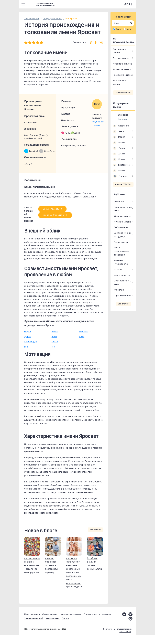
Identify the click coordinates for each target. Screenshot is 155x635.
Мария (119, 137)
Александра (30, 341)
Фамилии (119, 201)
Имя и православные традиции (121, 251)
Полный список (123, 92)
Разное (118, 269)
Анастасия (121, 125)
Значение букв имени (55, 215)
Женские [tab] (123, 114)
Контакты (107, 629)
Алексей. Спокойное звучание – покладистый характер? (52, 565)
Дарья (27, 336)
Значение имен (31, 18)
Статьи (65, 618)
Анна (118, 131)
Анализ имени (53, 618)
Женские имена (122, 216)
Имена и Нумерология (121, 262)
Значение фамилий (33, 618)
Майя (81, 336)
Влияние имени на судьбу (122, 234)
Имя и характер (122, 275)
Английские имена (119, 51)
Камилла (83, 331)
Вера (54, 336)
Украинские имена (119, 82)
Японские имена (122, 69)
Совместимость (52, 209)
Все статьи (95, 529)
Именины (106, 614)
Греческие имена (122, 74)
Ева (26, 346)
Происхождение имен (123, 209)
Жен (118, 29)
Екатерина (121, 164)
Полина (120, 176)
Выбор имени (121, 227)
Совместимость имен (122, 282)
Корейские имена (122, 63)
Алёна (55, 331)
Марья (27, 331)
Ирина (119, 159)
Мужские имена (122, 221)
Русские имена (121, 58)
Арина (119, 170)
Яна (54, 346)
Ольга (55, 341)
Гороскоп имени (122, 295)
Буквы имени (121, 242)
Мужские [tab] (123, 119)
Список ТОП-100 (123, 184)
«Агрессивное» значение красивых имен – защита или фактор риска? (32, 565)
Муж (129, 29)
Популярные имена (52, 18)
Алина (119, 153)
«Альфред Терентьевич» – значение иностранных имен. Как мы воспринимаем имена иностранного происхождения (74, 572)
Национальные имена (70, 614)
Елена (119, 142)
